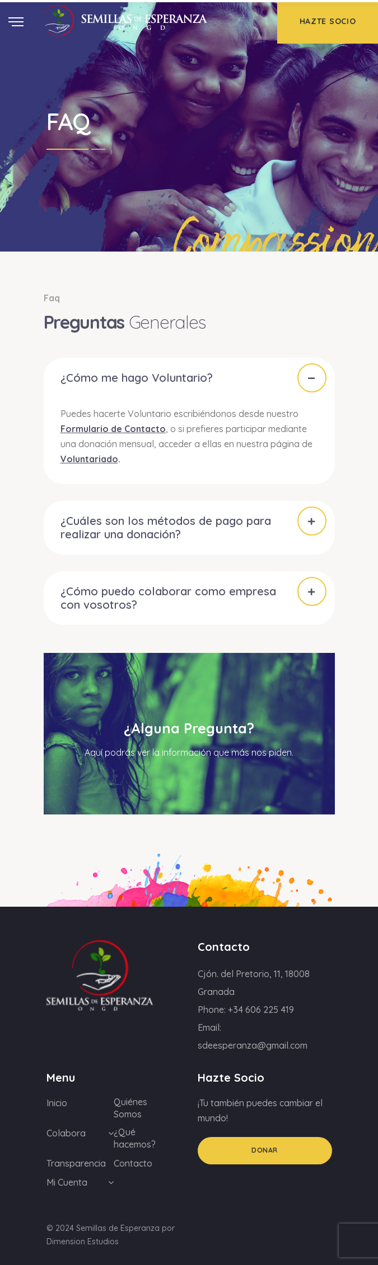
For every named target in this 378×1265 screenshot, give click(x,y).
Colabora (66, 1133)
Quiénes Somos (130, 1108)
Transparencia (76, 1163)
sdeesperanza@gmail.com (252, 1045)
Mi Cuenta (66, 1182)
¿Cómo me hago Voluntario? (136, 378)
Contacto (133, 1163)
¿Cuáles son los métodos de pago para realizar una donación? (165, 527)
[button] (189, 378)
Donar (264, 1150)
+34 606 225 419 (261, 1009)
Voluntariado (89, 459)
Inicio (56, 1102)
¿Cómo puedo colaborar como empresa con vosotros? (168, 598)
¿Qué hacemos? (135, 1138)
